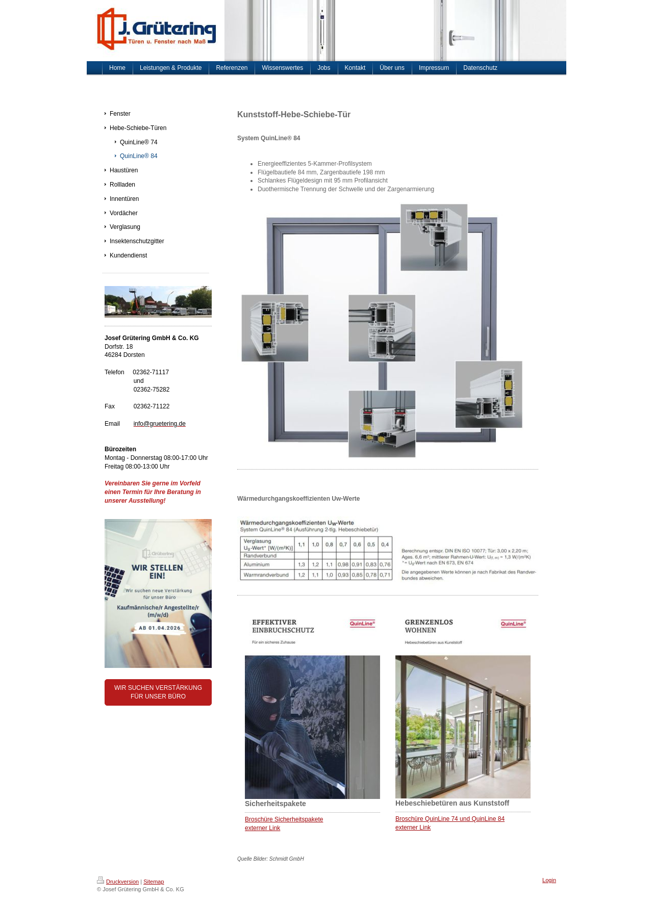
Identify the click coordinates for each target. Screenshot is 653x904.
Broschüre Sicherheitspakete (284, 819)
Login (549, 880)
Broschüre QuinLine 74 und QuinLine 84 (450, 818)
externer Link (262, 828)
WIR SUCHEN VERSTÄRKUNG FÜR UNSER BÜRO (158, 692)
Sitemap (153, 882)
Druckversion (118, 882)
